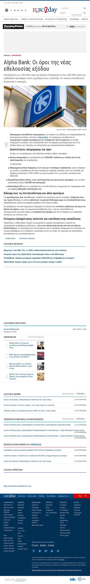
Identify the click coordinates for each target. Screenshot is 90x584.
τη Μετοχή (80, 394)
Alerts (15, 332)
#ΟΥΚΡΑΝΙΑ (74, 19)
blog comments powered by (18, 486)
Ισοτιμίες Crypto (23, 549)
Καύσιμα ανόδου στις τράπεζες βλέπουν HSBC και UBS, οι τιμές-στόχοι (20, 366)
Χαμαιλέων (77, 505)
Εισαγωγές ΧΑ (36, 513)
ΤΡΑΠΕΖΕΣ (35, 444)
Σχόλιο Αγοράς (8, 515)
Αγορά (20, 510)
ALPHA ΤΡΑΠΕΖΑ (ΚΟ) (11, 329)
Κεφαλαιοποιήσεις (9, 528)
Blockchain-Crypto (37, 525)
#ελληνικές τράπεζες (27, 238)
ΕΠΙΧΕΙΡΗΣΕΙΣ (16, 55)
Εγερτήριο (63, 525)
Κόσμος (20, 513)
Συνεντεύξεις (64, 510)
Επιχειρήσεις (22, 518)
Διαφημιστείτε (63, 496)
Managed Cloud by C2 (20, 580)
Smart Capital (64, 535)
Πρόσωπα (35, 505)
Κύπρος (20, 523)
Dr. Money (63, 505)
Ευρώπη (20, 536)
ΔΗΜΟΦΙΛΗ (10, 337)
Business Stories (65, 533)
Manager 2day (64, 513)
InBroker (62, 559)
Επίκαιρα (20, 515)
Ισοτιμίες (20, 546)
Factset (51, 545)
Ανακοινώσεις (8, 530)
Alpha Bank (43, 137)
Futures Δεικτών (9, 543)
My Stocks (49, 505)
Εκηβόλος (77, 507)
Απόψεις (62, 507)
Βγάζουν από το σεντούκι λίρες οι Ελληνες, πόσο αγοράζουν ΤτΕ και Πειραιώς (21, 376)
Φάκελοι (62, 515)
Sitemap (41, 496)
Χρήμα (20, 541)
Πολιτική (20, 520)
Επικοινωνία (32, 496)
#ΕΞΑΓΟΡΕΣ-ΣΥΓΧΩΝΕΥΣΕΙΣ (56, 19)
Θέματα (62, 518)
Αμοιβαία (35, 515)
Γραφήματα (49, 510)
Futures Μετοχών (9, 548)
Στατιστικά (7, 520)
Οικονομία (21, 507)
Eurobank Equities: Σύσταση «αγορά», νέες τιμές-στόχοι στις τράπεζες (45, 405)
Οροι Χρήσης (51, 496)
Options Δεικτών (9, 546)
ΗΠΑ (19, 533)
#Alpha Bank (10, 238)
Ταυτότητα (21, 496)
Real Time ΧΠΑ (8, 507)
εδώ (72, 26)
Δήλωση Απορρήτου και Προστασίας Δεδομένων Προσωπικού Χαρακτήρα (56, 570)
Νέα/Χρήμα (35, 507)
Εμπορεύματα (22, 544)
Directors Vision (65, 530)
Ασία (19, 538)
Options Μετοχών (9, 551)
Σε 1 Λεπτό (21, 531)
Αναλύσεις (35, 518)
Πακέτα (6, 522)
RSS (47, 515)
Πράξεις (6, 525)
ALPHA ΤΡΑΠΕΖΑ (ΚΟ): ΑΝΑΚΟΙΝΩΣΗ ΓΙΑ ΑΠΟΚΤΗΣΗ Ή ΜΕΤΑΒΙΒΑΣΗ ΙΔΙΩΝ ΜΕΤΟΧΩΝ (45, 425)
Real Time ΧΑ (8, 505)
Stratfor (43, 545)
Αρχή (80, 496)
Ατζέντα (62, 528)
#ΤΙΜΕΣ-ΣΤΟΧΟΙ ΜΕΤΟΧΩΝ (32, 19)
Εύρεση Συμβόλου (9, 517)
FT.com (35, 545)
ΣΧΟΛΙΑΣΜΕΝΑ (36, 337)
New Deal (77, 510)
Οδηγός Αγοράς (37, 510)
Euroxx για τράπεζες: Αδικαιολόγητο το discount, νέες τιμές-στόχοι (45, 400)
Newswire (21, 505)
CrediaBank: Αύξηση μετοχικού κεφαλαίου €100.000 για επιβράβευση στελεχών (45, 450)
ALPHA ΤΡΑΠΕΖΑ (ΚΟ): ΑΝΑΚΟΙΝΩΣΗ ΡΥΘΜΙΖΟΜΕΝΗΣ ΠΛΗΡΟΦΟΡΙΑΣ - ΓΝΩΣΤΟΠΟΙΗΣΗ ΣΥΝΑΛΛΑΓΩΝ (45, 431)
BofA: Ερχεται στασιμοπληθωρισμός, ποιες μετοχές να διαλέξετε (22, 356)
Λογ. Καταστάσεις (51, 513)
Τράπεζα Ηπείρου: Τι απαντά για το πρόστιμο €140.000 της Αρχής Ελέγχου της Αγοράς (45, 456)
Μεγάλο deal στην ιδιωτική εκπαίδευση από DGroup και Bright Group (21, 345)
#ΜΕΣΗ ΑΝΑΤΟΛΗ (11, 19)
